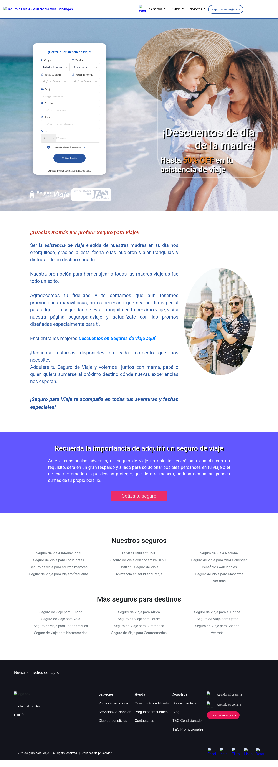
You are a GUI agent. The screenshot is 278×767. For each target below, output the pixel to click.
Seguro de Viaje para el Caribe (217, 619)
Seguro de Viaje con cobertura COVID (139, 567)
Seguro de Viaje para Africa (139, 619)
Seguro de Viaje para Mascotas (219, 581)
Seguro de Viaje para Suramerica (139, 633)
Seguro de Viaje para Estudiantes (58, 567)
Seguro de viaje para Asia (60, 626)
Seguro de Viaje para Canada (217, 633)
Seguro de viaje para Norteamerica (60, 640)
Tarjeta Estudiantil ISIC (139, 560)
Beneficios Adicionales (219, 574)
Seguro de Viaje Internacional (58, 560)
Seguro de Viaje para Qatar (217, 626)
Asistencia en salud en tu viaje (139, 581)
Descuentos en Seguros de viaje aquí (117, 345)
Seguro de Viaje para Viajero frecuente (58, 581)
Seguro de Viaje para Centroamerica (139, 640)
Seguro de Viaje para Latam (139, 626)
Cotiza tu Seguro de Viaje (139, 574)
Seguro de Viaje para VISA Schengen (219, 567)
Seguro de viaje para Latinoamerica (61, 633)
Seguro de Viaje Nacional (219, 560)
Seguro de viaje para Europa (60, 619)
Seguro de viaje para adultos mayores (59, 574)
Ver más (219, 588)
